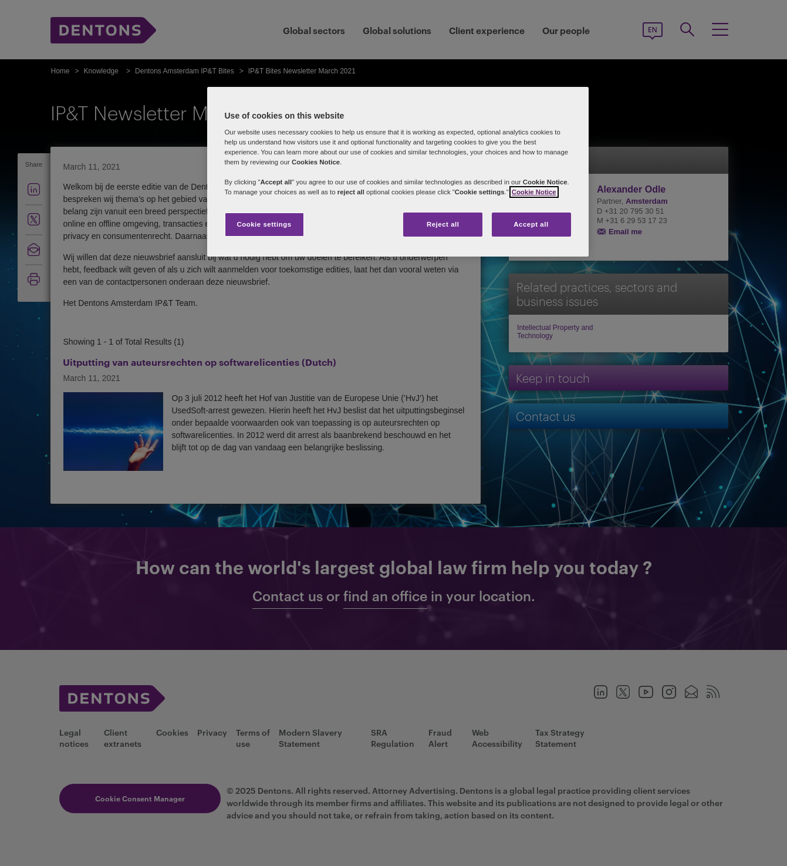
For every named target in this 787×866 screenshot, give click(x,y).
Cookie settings (264, 224)
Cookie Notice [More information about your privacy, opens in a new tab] (534, 192)
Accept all (531, 224)
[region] (398, 172)
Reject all (443, 224)
